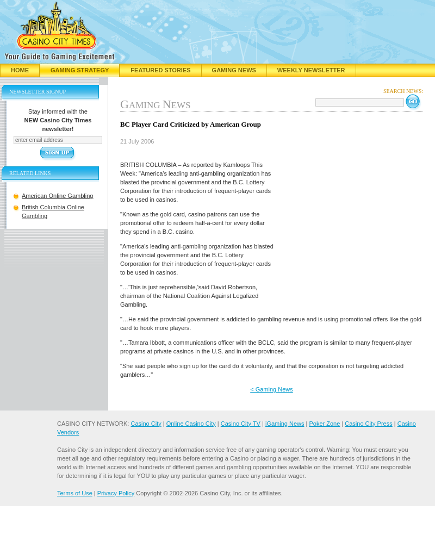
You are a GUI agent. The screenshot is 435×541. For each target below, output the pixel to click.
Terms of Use (74, 493)
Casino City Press (368, 423)
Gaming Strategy (80, 70)
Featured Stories (160, 70)
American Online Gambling (57, 195)
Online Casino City (191, 423)
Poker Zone (324, 423)
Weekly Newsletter (311, 70)
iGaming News (284, 423)
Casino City (145, 423)
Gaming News (234, 70)
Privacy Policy (115, 493)
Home (20, 70)
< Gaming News (271, 389)
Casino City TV (240, 423)
